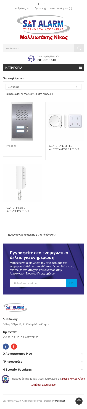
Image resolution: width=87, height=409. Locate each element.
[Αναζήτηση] (43, 48)
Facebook (38, 4)
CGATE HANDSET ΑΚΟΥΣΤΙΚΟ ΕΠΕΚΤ (17, 209)
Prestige (11, 145)
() (61, 8)
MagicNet (60, 400)
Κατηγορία (13, 67)
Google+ (45, 4)
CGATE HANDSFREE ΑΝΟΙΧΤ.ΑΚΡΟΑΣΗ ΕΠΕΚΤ (64, 147)
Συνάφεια (43, 87)
